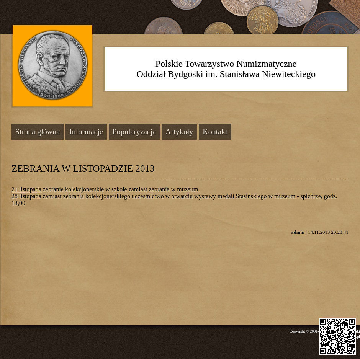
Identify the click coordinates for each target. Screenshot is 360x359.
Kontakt (215, 131)
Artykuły (179, 131)
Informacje (86, 131)
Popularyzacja (134, 131)
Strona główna (37, 131)
